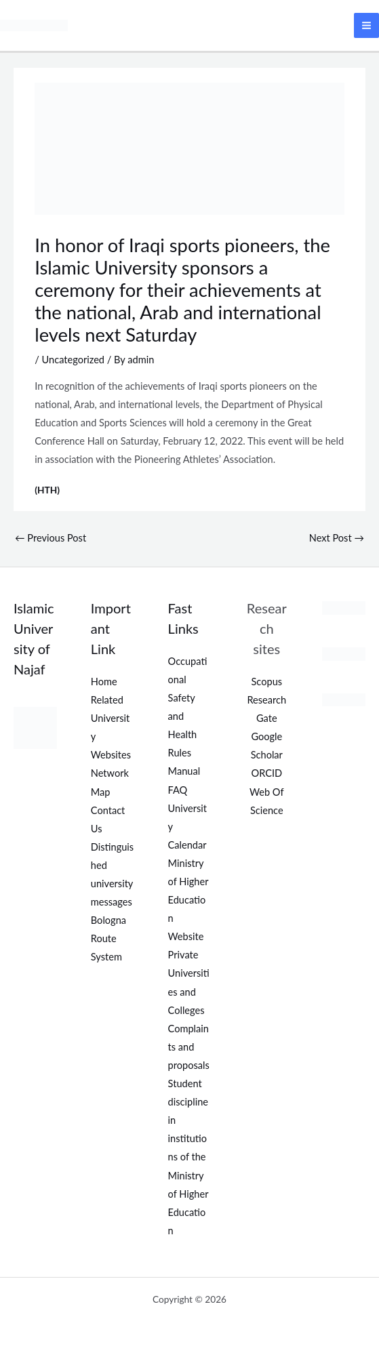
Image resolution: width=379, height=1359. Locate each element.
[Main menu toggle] (366, 25)
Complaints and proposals (189, 1047)
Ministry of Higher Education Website (188, 899)
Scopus (267, 681)
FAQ (178, 790)
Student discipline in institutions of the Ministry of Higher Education (188, 1157)
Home (104, 681)
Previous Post (50, 538)
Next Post (336, 538)
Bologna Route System (108, 938)
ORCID (266, 773)
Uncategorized (73, 359)
